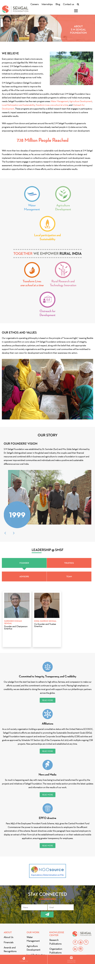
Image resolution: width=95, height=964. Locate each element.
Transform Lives (52, 105)
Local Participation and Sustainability (18, 105)
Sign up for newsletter (71, 959)
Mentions (10, 933)
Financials (8, 902)
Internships (47, 4)
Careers (34, 4)
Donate (8, 928)
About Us (8, 897)
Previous (5, 493)
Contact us (68, 4)
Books (52, 918)
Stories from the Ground (57, 930)
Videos (52, 937)
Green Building (56, 923)
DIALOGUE (9, 938)
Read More (47, 660)
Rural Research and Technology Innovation (63, 283)
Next (14, 493)
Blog (58, 4)
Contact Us (56, 943)
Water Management (59, 101)
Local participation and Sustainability (47, 237)
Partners (8, 916)
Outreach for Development (47, 313)
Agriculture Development (80, 101)
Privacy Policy (11, 921)
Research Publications (55, 902)
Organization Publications (55, 911)
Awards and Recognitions (10, 909)
